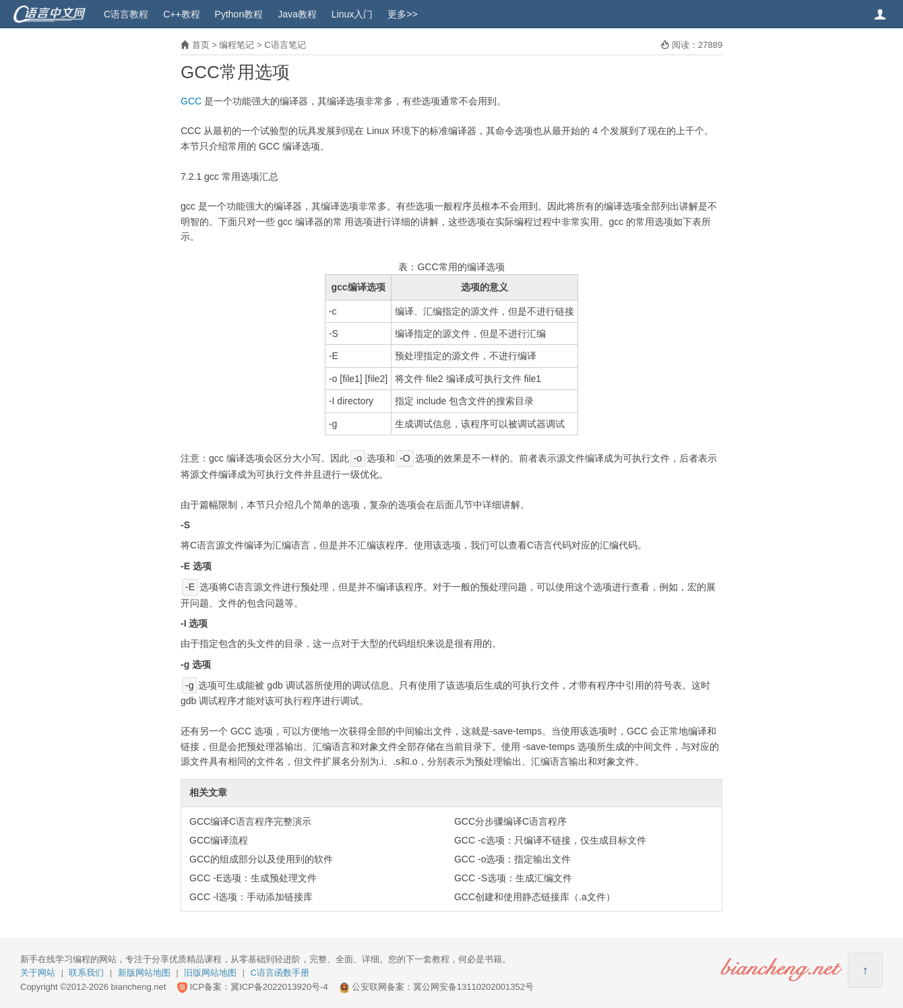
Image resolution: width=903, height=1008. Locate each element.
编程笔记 (236, 45)
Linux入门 (352, 14)
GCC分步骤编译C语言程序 (510, 821)
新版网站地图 (144, 973)
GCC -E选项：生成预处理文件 (253, 878)
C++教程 (181, 14)
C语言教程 (126, 14)
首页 (201, 45)
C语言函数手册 (280, 973)
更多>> (402, 14)
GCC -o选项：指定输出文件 (512, 859)
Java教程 (297, 14)
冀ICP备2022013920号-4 (279, 987)
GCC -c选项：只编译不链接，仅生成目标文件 (550, 840)
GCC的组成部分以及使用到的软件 (261, 859)
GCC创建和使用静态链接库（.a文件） (534, 896)
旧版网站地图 (210, 973)
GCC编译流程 (218, 840)
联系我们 (86, 973)
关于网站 (37, 973)
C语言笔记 (284, 45)
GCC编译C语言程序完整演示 (250, 821)
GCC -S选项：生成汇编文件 (513, 878)
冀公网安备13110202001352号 (473, 987)
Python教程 (239, 14)
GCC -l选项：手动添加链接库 (251, 896)
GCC (191, 101)
